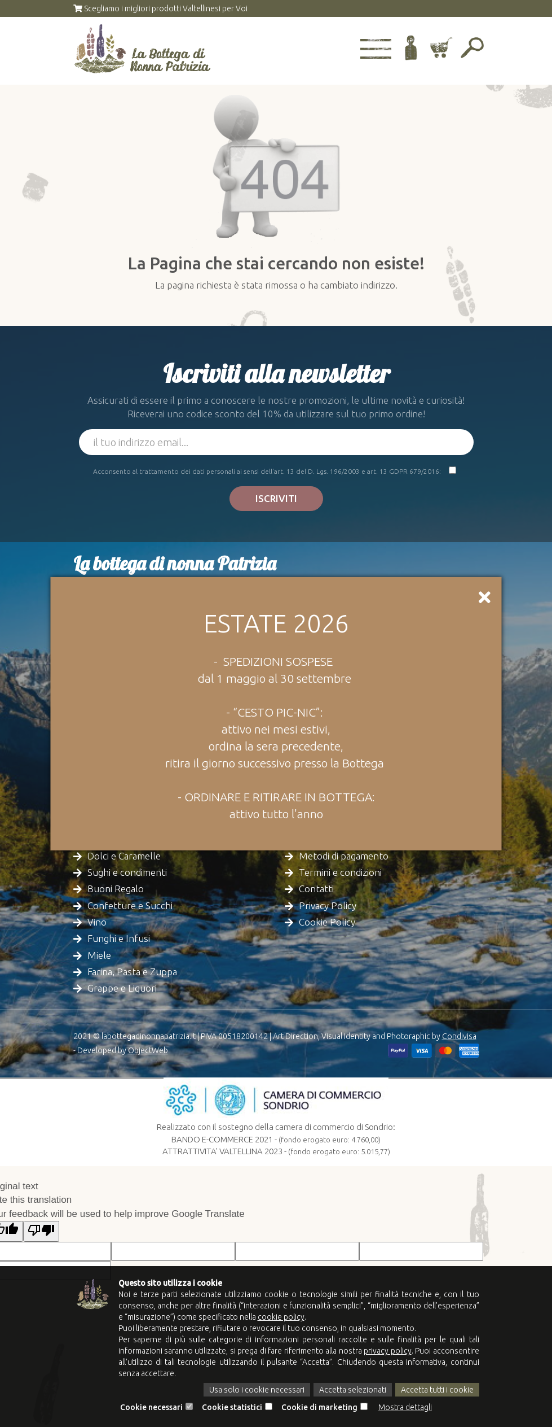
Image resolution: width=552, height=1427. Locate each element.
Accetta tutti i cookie (437, 1389)
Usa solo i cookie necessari (256, 1389)
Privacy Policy (327, 905)
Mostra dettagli (405, 1407)
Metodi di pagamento (343, 855)
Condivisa (459, 1036)
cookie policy (281, 1316)
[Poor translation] (41, 1231)
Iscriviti (276, 498)
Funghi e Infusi (118, 938)
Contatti (316, 888)
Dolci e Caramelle (124, 855)
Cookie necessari (151, 1407)
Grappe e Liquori (122, 988)
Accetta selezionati (352, 1389)
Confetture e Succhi (130, 905)
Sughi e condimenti (127, 872)
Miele (99, 955)
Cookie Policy (327, 922)
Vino (97, 922)
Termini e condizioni (340, 872)
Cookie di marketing (319, 1407)
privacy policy (387, 1350)
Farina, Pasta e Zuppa (132, 971)
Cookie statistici (232, 1407)
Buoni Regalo (115, 888)
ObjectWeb (148, 1050)
